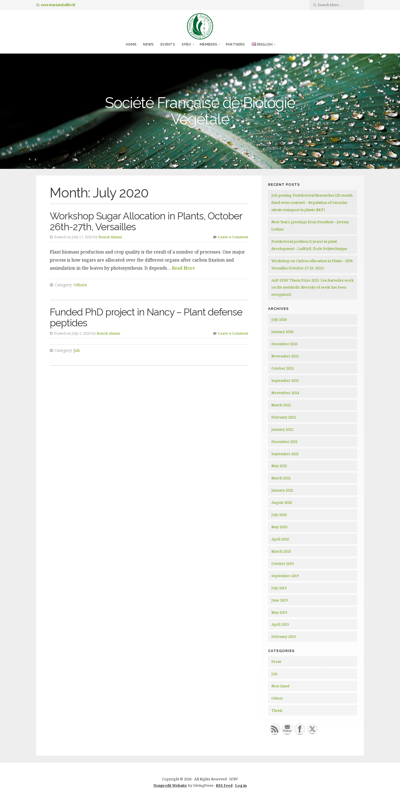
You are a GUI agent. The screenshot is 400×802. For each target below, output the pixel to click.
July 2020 (279, 514)
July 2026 (279, 319)
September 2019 (285, 575)
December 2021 (284, 441)
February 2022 (283, 417)
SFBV (186, 44)
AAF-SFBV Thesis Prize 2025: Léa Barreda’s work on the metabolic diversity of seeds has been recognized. (312, 287)
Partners (235, 44)
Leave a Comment (233, 236)
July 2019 (279, 587)
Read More (183, 268)
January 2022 (282, 429)
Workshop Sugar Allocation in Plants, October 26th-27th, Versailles (146, 221)
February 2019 (283, 636)
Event (276, 661)
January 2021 (282, 490)
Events (168, 44)
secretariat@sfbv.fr (58, 4)
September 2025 (285, 380)
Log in (241, 785)
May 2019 (279, 612)
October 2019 (282, 563)
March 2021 (281, 477)
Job (77, 350)
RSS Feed (224, 785)
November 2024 (285, 392)
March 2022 (281, 404)
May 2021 (279, 465)
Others (80, 284)
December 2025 (284, 343)
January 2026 (282, 331)
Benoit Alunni (110, 236)
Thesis (276, 710)
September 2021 (285, 453)
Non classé (280, 685)
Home (131, 44)
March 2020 (281, 551)
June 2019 (279, 600)
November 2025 (285, 356)
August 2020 (281, 502)
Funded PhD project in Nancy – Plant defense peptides (146, 317)
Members (209, 44)
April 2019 (280, 624)
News (148, 44)
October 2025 (282, 368)
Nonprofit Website (170, 785)
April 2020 (280, 539)
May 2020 (279, 526)
